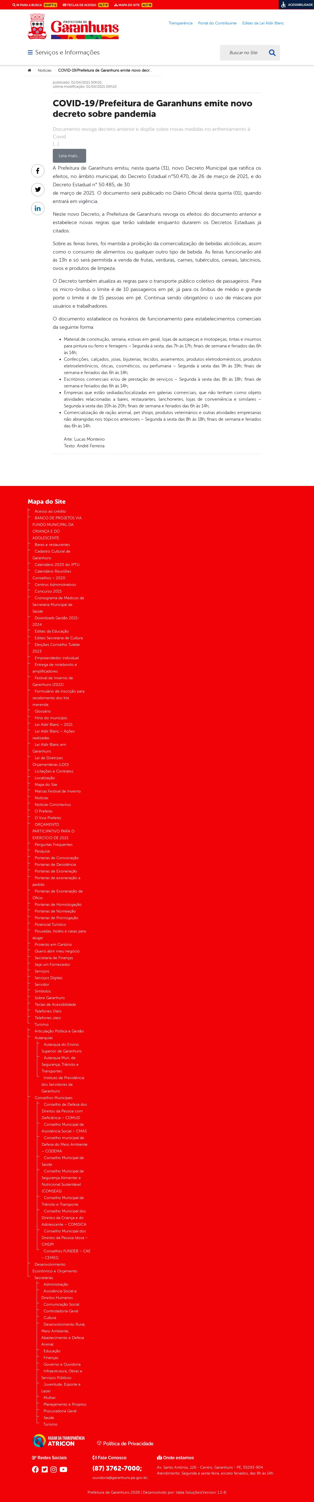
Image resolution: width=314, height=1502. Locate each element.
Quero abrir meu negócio (57, 951)
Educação (52, 1351)
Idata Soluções (188, 1492)
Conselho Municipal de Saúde (63, 1161)
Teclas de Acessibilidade (55, 1004)
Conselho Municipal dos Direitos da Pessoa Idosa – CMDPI (65, 1238)
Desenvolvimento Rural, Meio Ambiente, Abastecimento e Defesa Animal (63, 1334)
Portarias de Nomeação (55, 911)
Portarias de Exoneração (56, 871)
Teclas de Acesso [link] (86, 5)
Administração (56, 1284)
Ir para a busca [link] (35, 5)
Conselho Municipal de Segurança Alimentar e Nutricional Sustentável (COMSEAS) (63, 1181)
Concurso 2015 (48, 591)
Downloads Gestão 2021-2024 (56, 621)
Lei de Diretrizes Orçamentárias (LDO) (51, 761)
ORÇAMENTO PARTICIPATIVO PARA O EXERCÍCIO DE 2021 (53, 831)
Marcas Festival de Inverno (58, 791)
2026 (134, 1492)
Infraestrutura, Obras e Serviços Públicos (61, 1374)
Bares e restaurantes (52, 545)
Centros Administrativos (55, 585)
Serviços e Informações (67, 52)
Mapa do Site (46, 785)
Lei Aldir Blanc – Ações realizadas (54, 734)
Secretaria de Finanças (54, 958)
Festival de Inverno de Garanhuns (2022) (53, 681)
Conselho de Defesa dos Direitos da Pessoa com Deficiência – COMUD (64, 1111)
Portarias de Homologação (58, 904)
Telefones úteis (48, 1018)
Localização (45, 778)
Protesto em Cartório (53, 944)
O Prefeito (44, 811)
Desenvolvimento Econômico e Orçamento (55, 1267)
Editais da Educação (52, 631)
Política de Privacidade (125, 1443)
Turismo (41, 1024)
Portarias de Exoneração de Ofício (58, 894)
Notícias (44, 70)
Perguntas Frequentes (54, 844)
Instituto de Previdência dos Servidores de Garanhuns (62, 1084)
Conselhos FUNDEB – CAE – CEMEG (66, 1254)
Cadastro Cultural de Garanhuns (51, 554)
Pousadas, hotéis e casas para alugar (59, 934)
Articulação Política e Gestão (59, 1031)
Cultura (50, 1318)
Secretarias (43, 1278)
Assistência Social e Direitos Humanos (59, 1294)
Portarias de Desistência (55, 864)
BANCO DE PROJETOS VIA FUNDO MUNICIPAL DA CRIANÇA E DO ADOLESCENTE (57, 528)
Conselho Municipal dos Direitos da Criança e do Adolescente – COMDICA (64, 1218)
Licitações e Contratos (54, 771)
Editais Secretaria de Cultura (59, 638)
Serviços (42, 971)
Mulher (50, 1398)
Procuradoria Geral (60, 1411)
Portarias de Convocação (57, 858)
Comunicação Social (61, 1304)
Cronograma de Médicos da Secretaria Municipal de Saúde (58, 604)
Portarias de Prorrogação (56, 918)
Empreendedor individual (57, 658)
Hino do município (51, 718)
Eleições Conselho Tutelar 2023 (56, 648)
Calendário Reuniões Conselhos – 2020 (52, 574)
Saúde (49, 1418)
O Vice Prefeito (48, 818)
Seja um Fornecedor (52, 964)
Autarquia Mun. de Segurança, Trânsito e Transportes (60, 1064)
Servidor (42, 984)
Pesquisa (42, 851)
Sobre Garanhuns (50, 998)
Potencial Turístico (50, 924)
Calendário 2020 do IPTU (57, 565)
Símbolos (43, 991)
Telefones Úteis (48, 1011)
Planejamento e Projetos (65, 1404)
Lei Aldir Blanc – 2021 (54, 725)
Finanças (51, 1358)
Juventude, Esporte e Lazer (61, 1387)
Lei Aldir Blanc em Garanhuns (49, 748)
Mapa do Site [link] (133, 5)
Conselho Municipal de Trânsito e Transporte (63, 1201)
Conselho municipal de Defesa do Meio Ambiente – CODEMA (65, 1144)
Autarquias (44, 1038)
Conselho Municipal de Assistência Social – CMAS (64, 1127)
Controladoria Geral (61, 1311)
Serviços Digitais (49, 978)
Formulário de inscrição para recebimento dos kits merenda (58, 698)
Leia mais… (69, 155)
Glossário (43, 711)
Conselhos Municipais (54, 1098)
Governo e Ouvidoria (62, 1364)
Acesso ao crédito (50, 511)
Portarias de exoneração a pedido (56, 881)
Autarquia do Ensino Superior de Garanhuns (62, 1047)
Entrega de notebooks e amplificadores (55, 668)
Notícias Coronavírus (53, 805)
